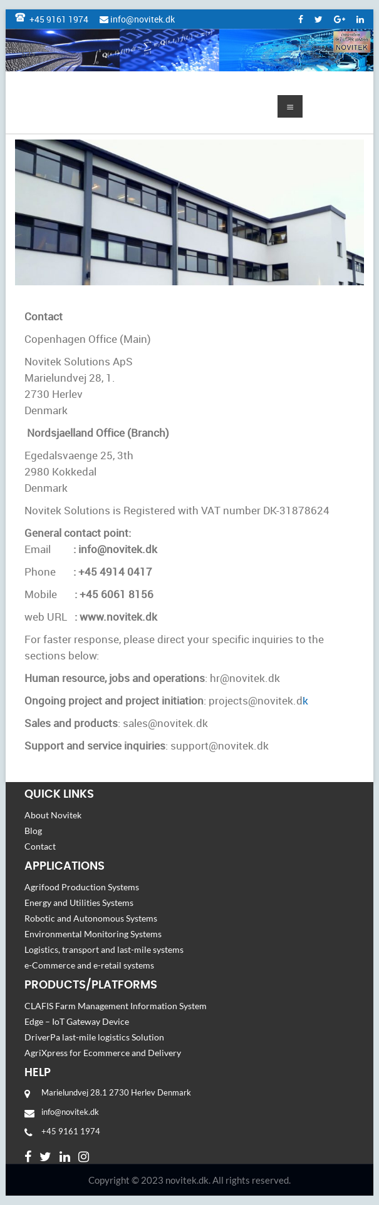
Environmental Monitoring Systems (94, 933)
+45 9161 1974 (51, 19)
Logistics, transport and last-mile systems (105, 949)
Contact (40, 846)
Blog (33, 830)
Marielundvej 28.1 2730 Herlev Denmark (116, 1092)
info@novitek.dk (137, 19)
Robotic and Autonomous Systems (90, 918)
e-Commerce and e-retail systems (92, 965)
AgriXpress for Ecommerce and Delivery (104, 1052)
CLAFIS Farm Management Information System (116, 1005)
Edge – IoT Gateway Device (76, 1021)
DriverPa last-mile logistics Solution (94, 1037)
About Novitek (52, 815)
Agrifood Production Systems (81, 887)
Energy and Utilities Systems (79, 902)
